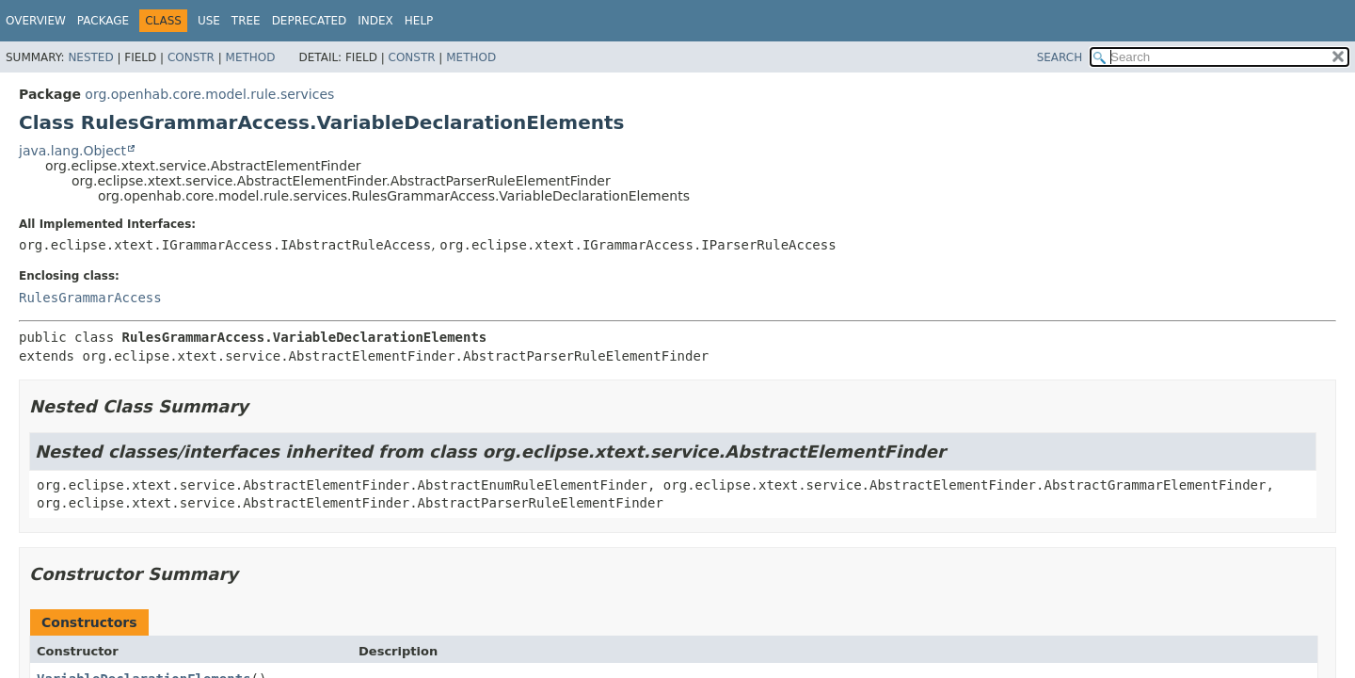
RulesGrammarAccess (90, 297)
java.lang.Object (72, 150)
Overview (36, 20)
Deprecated (309, 20)
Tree (246, 20)
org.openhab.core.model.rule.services (209, 94)
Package (103, 20)
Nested (90, 57)
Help (419, 20)
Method (251, 57)
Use (209, 20)
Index (375, 20)
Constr (191, 57)
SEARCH (1060, 57)
